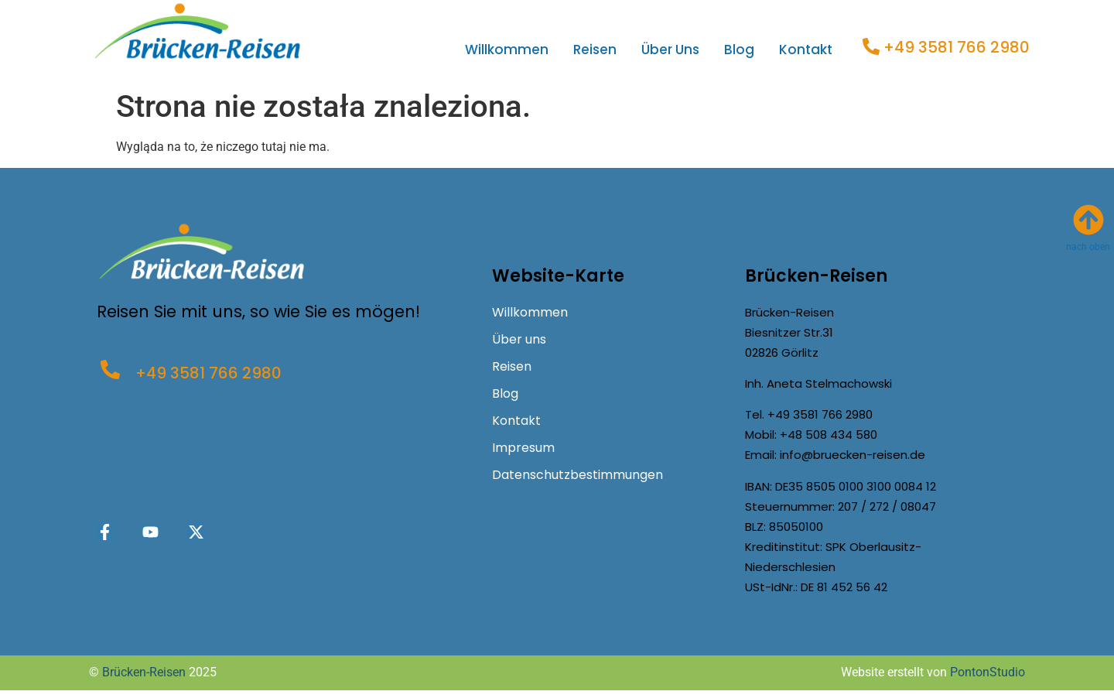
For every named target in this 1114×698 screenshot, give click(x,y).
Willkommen (506, 49)
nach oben (1088, 246)
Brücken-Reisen (144, 672)
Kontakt (805, 49)
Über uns (670, 49)
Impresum (523, 448)
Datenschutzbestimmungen (577, 475)
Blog (739, 49)
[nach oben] (1088, 219)
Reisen (595, 49)
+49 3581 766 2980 (956, 47)
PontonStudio (987, 672)
